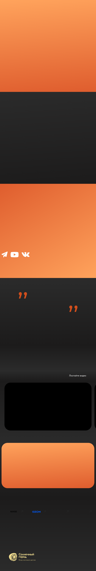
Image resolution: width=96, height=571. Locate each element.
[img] (13, 524)
